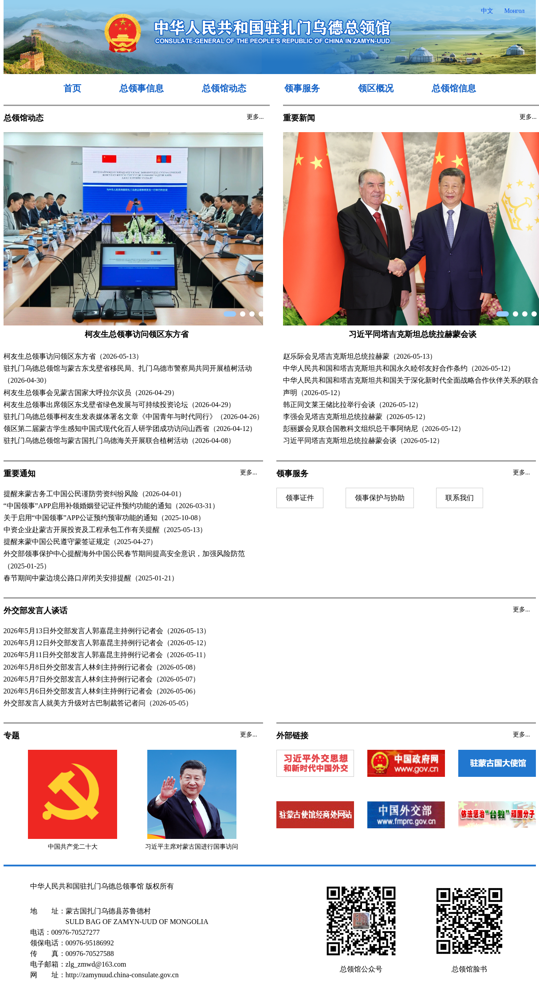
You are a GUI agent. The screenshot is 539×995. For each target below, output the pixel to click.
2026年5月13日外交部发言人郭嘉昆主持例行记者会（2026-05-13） (107, 631)
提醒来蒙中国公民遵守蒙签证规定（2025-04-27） (80, 541)
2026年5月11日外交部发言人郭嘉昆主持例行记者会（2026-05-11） (107, 654)
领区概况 (375, 88)
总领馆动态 (224, 88)
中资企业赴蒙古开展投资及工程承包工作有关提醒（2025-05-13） (105, 529)
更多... (255, 117)
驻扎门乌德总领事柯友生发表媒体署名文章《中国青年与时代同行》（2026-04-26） (134, 416)
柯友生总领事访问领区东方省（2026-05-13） (73, 356)
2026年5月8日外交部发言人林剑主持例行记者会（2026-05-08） (102, 667)
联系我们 (459, 497)
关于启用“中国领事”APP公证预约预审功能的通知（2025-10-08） (104, 517)
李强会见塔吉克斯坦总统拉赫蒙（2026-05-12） (356, 416)
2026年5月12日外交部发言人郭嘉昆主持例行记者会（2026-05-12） (107, 642)
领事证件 (300, 497)
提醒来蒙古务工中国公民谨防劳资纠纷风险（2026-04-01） (95, 494)
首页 (72, 88)
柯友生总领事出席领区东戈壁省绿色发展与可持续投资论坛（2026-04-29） (120, 404)
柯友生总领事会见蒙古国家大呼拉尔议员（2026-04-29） (91, 392)
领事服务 (302, 88)
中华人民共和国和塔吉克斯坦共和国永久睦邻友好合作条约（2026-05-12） (399, 368)
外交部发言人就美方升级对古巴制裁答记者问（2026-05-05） (98, 703)
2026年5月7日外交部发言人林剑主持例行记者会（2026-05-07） (102, 679)
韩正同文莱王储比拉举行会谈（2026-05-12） (353, 404)
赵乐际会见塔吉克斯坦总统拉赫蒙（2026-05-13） (360, 356)
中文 (487, 11)
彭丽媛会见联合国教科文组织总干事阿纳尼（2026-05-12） (374, 428)
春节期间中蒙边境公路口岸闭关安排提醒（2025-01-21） (91, 578)
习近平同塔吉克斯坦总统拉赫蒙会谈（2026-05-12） (363, 440)
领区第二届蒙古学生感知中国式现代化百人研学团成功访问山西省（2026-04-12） (130, 428)
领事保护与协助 (380, 497)
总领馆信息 (454, 88)
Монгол (514, 11)
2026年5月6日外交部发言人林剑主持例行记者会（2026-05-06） (102, 691)
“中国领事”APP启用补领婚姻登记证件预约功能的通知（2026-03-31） (111, 505)
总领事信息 (141, 88)
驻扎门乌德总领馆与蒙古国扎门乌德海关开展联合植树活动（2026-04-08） (120, 440)
